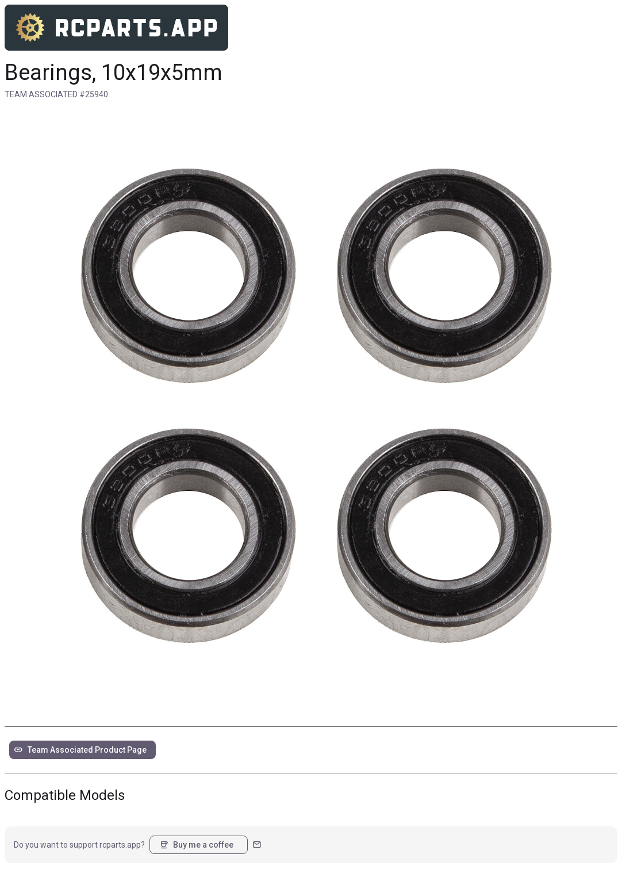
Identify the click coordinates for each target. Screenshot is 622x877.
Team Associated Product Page (80, 750)
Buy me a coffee (196, 845)
